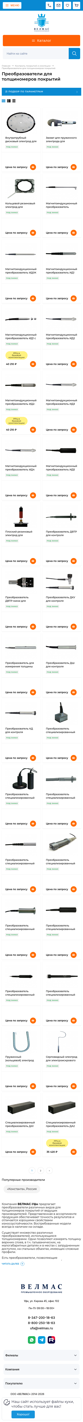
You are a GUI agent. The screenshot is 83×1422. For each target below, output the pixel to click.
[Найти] (74, 53)
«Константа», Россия (22, 1189)
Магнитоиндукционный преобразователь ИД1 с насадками (21, 338)
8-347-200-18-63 (41, 1317)
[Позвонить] (49, 5)
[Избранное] (67, 5)
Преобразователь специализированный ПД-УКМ (60, 929)
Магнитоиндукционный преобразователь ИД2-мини (21, 404)
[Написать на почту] (58, 5)
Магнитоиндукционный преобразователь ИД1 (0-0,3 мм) (61, 273)
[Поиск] (38, 53)
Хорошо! (23, 1414)
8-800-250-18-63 (41, 1323)
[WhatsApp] (31, 1340)
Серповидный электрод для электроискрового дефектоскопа (61, 1060)
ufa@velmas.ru (41, 1328)
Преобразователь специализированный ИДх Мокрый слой (19, 863)
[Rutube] (51, 1340)
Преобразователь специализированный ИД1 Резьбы (60, 732)
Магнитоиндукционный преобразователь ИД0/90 (61, 207)
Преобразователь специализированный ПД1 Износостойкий (19, 995)
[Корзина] (76, 5)
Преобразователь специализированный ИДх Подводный (60, 863)
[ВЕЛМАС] (41, 22)
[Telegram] (41, 1340)
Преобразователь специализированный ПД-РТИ (19, 929)
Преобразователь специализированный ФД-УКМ (60, 995)
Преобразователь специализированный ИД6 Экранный (19, 798)
